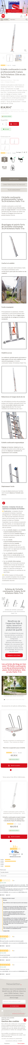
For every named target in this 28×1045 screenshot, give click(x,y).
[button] (14, 11)
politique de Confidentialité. (18, 1013)
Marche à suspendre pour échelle (14, 748)
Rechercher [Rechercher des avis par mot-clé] (14, 875)
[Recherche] (19, 19)
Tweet (24, 152)
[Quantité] (3, 124)
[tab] (14, 179)
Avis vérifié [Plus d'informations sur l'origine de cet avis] (3, 882)
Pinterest (26, 152)
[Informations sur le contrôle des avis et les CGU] (22, 854)
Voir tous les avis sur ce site (15, 856)
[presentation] (3, 57)
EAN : (2, 82)
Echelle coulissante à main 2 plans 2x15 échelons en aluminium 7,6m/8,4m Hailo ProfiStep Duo (14, 818)
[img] (25, 50)
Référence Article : (6, 80)
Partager (22, 152)
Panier (13, 124)
